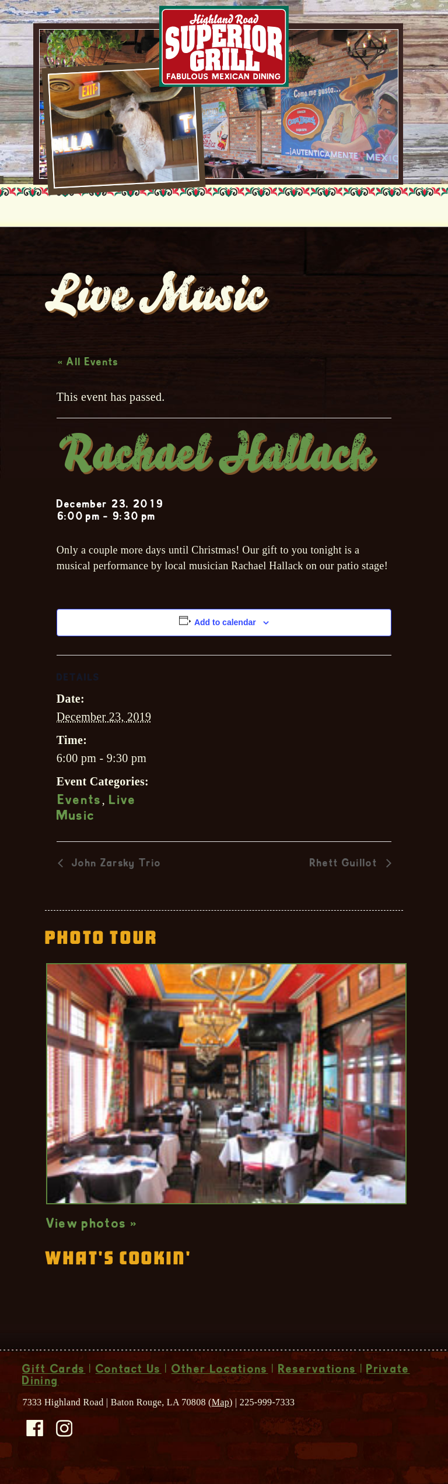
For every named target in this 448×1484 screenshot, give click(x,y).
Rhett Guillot (345, 864)
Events (80, 801)
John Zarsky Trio (115, 864)
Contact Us (129, 1370)
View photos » (92, 1225)
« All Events (88, 363)
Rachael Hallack (214, 457)
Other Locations (220, 1370)
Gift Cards (53, 1370)
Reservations (317, 1370)
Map (220, 1402)
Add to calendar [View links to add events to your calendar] (225, 622)
